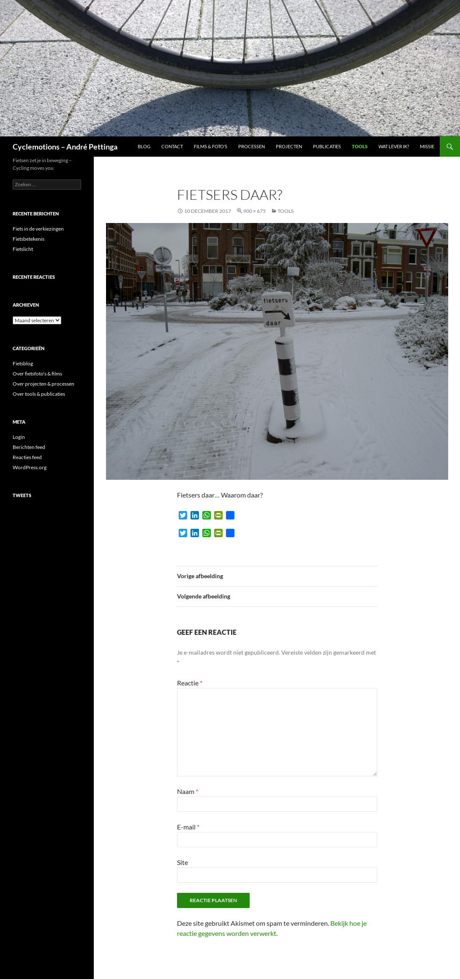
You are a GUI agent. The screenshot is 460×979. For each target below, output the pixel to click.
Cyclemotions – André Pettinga (65, 146)
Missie (427, 146)
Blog (144, 146)
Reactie (189, 683)
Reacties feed (27, 457)
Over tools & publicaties (39, 394)
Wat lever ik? (393, 146)
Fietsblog (23, 363)
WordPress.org (29, 467)
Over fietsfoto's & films (37, 373)
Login (19, 437)
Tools (359, 146)
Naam (187, 791)
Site (182, 862)
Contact (172, 146)
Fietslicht (23, 249)
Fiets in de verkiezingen (38, 229)
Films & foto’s (210, 146)
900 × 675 (254, 211)
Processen (251, 146)
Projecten (289, 146)
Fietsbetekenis (28, 239)
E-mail (188, 827)
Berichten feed (29, 447)
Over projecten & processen (43, 384)
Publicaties (327, 146)
